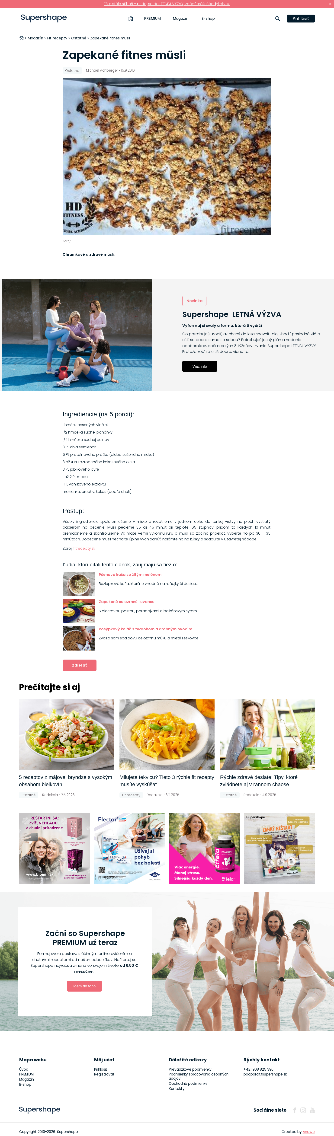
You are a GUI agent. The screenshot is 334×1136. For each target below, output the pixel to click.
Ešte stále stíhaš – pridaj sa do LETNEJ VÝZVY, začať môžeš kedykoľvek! (167, 3)
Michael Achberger (102, 70)
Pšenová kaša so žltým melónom (130, 574)
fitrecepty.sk (84, 548)
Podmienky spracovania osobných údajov (198, 1076)
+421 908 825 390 (258, 1069)
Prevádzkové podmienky (190, 1069)
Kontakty (177, 1088)
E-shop (208, 18)
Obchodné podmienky (188, 1083)
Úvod (23, 1069)
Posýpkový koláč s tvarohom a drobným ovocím (145, 629)
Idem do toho (84, 986)
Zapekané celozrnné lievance (126, 601)
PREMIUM (152, 18)
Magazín (180, 18)
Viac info (200, 366)
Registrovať (104, 1074)
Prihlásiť (301, 18)
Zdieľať (79, 665)
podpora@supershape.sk (265, 1074)
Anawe (309, 1131)
